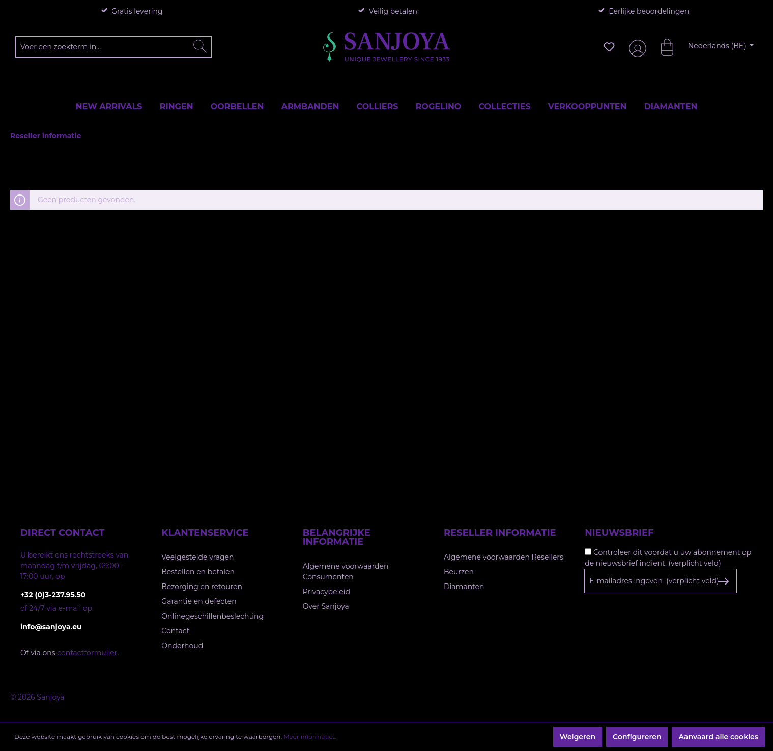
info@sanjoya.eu (51, 626)
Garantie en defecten (198, 601)
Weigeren (577, 736)
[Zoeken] (200, 47)
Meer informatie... (309, 736)
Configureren (637, 736)
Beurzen (459, 571)
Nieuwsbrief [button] (619, 532)
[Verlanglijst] (609, 47)
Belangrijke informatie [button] (336, 537)
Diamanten (464, 586)
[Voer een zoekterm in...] (114, 47)
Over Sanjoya (326, 606)
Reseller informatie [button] (500, 532)
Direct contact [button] (62, 532)
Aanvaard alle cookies (718, 736)
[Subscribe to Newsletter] (723, 581)
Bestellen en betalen (198, 571)
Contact (175, 630)
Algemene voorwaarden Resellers (503, 557)
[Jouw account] (635, 47)
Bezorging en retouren (201, 586)
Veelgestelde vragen (197, 557)
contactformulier (87, 652)
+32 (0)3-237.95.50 (52, 594)
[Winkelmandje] (662, 47)
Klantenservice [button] (204, 532)
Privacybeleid (326, 591)
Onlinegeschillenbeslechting (212, 616)
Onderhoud (182, 645)
